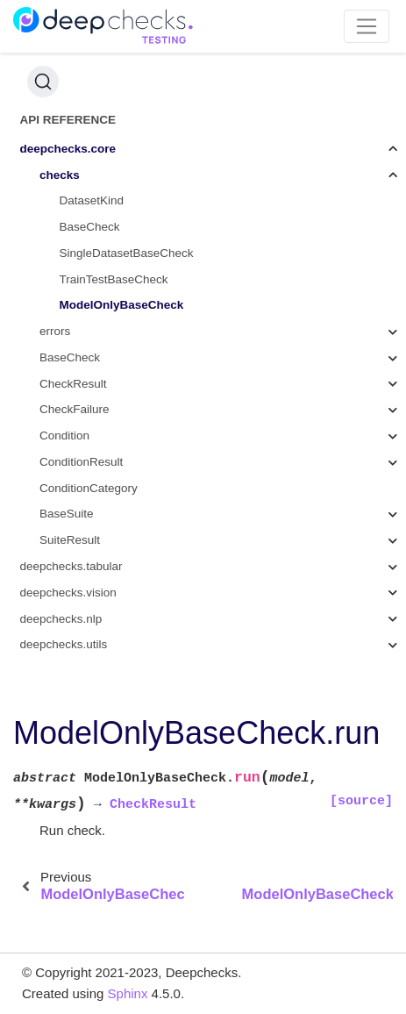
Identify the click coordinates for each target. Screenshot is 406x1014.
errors (54, 331)
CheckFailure (74, 409)
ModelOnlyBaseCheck (122, 304)
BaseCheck (90, 226)
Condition (64, 435)
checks (59, 175)
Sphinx (128, 993)
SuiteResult (69, 539)
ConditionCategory (88, 488)
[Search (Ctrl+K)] (43, 81)
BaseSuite (66, 513)
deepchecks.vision (68, 592)
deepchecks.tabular (71, 566)
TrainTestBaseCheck (114, 279)
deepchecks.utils (64, 644)
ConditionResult (81, 461)
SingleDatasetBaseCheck (127, 253)
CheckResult (73, 383)
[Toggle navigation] (367, 26)
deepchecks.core (68, 148)
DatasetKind (92, 200)
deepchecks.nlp (61, 618)
